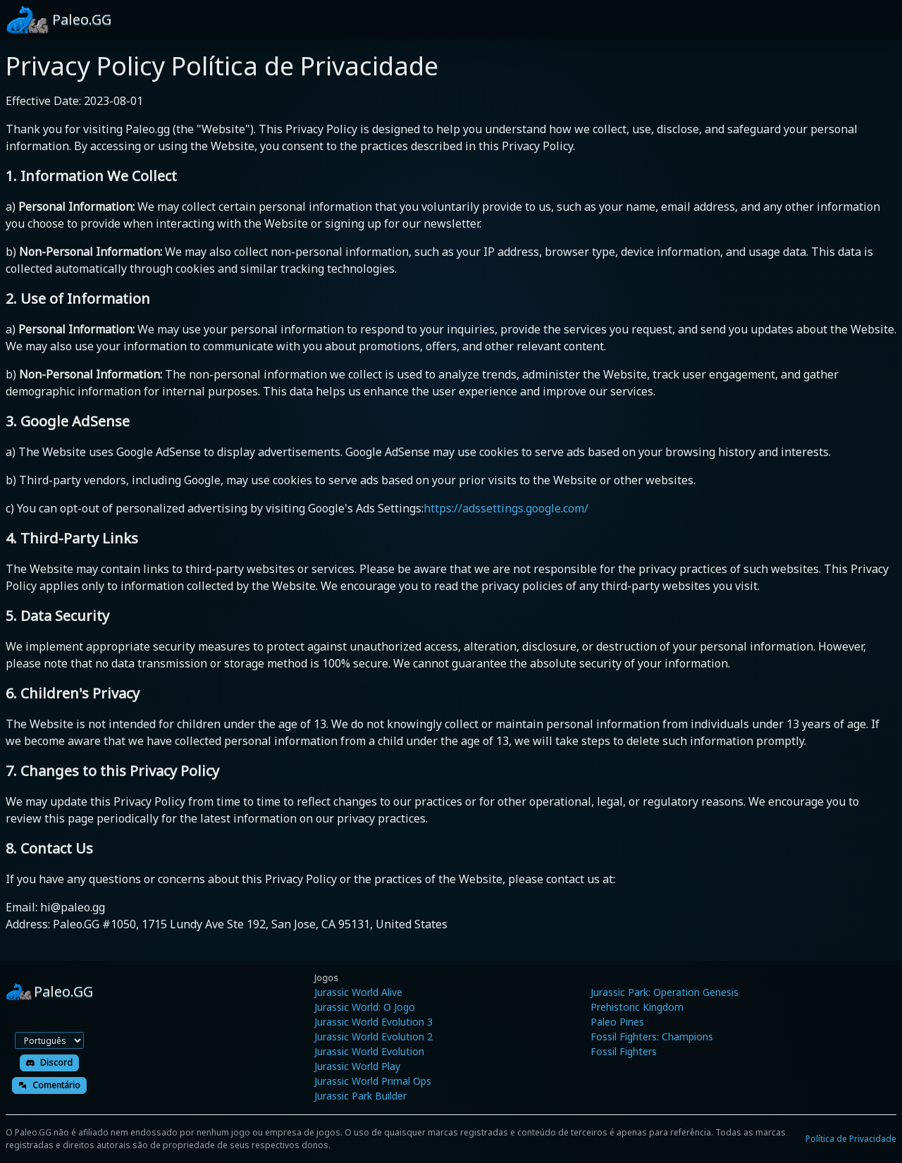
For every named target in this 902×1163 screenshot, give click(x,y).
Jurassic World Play (357, 1066)
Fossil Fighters (624, 1051)
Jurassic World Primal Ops (372, 1081)
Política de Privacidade (850, 1139)
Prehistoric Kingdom (637, 1007)
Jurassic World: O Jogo (364, 1007)
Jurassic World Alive (358, 992)
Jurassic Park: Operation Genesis (665, 992)
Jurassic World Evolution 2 (373, 1036)
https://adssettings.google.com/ (506, 508)
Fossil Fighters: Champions (652, 1036)
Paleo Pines (617, 1021)
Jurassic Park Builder (360, 1095)
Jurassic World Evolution (369, 1051)
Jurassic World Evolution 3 (373, 1021)
